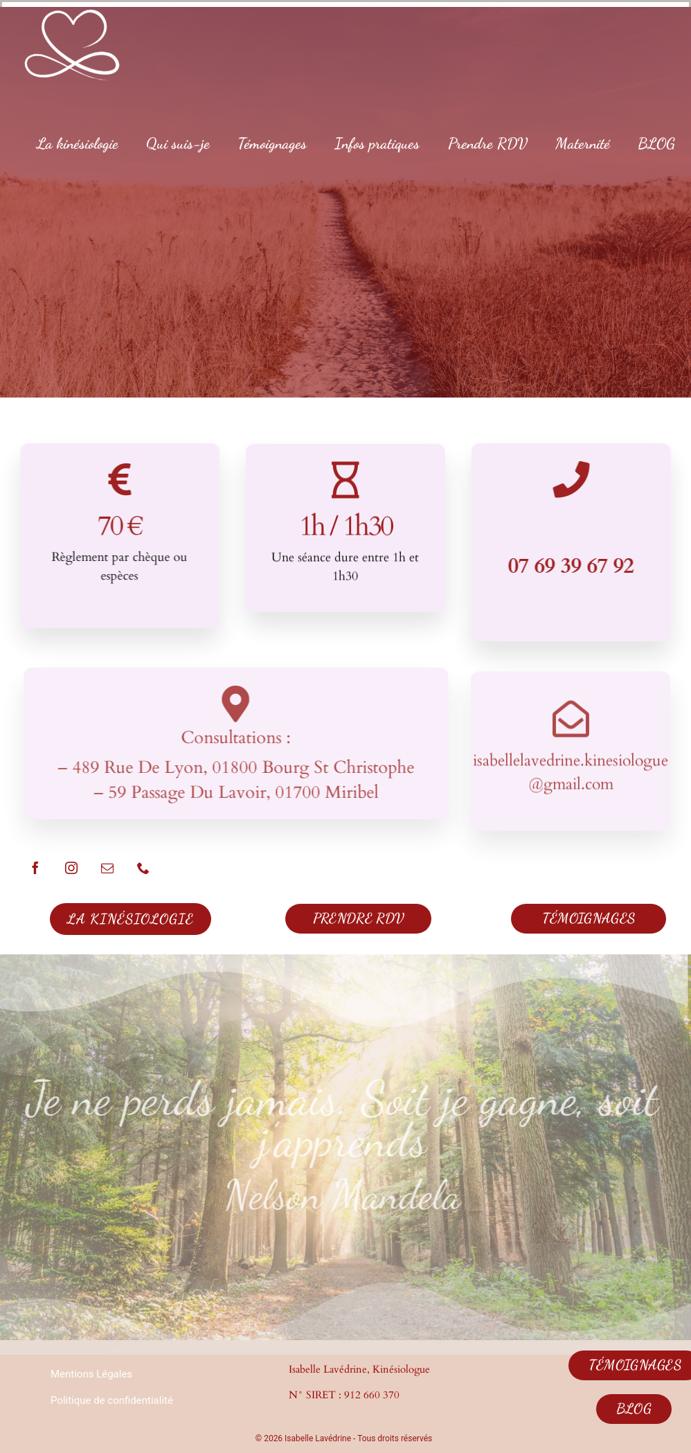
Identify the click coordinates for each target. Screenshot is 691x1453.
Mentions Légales (91, 1374)
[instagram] (71, 867)
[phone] (143, 867)
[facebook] (35, 867)
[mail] (107, 867)
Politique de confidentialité (112, 1400)
